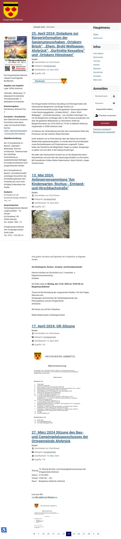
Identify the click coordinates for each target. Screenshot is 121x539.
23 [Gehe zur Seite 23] (64, 534)
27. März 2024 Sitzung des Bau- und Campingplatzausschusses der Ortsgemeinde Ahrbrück (60, 436)
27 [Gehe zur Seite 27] (84, 534)
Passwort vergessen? (102, 129)
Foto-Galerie (98, 53)
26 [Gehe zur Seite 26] (79, 534)
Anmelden (105, 123)
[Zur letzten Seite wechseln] (98, 534)
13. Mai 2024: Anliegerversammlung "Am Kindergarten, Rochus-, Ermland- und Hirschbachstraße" (58, 181)
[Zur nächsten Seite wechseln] (93, 534)
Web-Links (97, 80)
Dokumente (98, 57)
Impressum (98, 38)
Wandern (97, 68)
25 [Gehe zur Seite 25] (74, 534)
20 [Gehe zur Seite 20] (48, 534)
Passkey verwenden (105, 115)
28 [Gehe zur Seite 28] (89, 534)
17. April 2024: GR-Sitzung (53, 326)
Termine (96, 61)
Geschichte (98, 72)
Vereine (96, 65)
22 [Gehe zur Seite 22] (58, 534)
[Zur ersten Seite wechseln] (34, 534)
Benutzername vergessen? (104, 132)
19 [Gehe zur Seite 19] (43, 534)
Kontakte (97, 76)
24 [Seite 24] (69, 534)
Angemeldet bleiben (104, 109)
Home (95, 34)
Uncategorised (49, 66)
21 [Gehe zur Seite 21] (53, 534)
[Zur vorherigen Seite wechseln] (39, 534)
